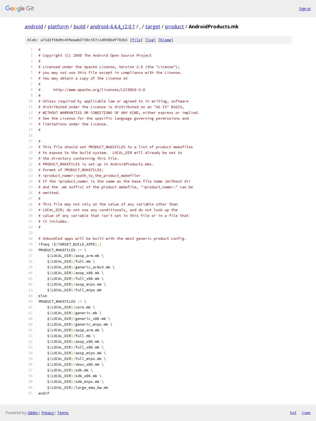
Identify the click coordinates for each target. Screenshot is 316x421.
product (174, 26)
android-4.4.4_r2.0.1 (112, 26)
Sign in (305, 8)
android (34, 26)
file (136, 40)
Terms (63, 412)
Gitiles (32, 412)
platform (58, 26)
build (79, 26)
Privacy (47, 412)
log (150, 40)
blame (165, 40)
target (152, 26)
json (306, 412)
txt (293, 412)
